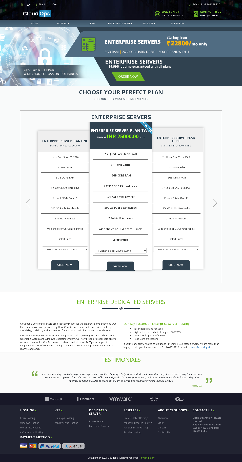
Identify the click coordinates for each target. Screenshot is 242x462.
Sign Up (43, 4)
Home (34, 23)
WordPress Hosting (30, 427)
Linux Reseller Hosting (136, 418)
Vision (161, 422)
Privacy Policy (147, 457)
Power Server (96, 421)
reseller (148, 23)
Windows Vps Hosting (66, 422)
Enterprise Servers (99, 426)
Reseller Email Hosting (136, 427)
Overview (163, 418)
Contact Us (164, 432)
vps (92, 23)
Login (27, 4)
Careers (162, 427)
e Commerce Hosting (31, 432)
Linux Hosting (27, 418)
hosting (63, 23)
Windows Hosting (29, 422)
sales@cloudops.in (201, 347)
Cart (54, 4)
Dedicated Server (120, 23)
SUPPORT (177, 23)
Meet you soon (210, 13)
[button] (25, 199)
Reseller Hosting (132, 432)
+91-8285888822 (172, 13)
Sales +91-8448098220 (206, 4)
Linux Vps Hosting (64, 418)
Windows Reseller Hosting (138, 422)
